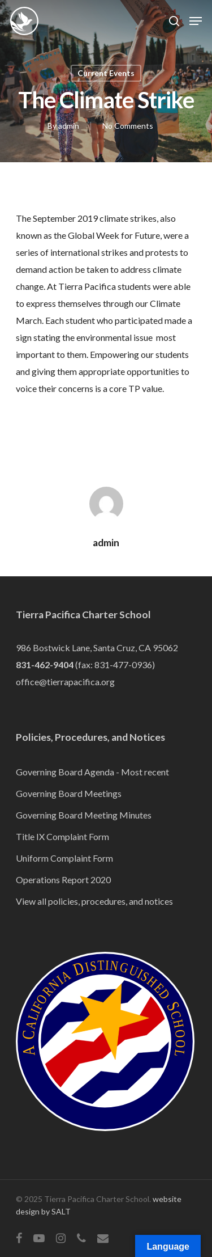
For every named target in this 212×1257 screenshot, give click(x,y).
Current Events (106, 73)
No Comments (127, 125)
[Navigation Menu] (195, 21)
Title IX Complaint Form (62, 836)
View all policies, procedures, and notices (94, 901)
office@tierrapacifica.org (65, 681)
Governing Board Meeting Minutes (84, 814)
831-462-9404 (44, 664)
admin (68, 125)
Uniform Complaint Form (64, 858)
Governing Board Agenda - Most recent (92, 771)
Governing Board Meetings (69, 793)
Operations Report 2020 (63, 879)
